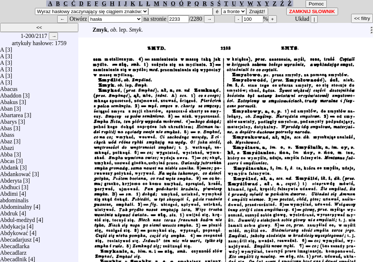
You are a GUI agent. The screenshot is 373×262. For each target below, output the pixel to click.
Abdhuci (10, 185)
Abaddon (10, 94)
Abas (6, 126)
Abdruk (9, 212)
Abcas (7, 159)
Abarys (8, 120)
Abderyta (11, 179)
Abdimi (9, 192)
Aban (6, 107)
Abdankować (15, 172)
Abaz (6, 139)
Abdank (9, 166)
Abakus (9, 100)
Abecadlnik (13, 257)
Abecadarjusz (16, 238)
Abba (6, 153)
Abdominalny (16, 205)
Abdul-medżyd (17, 218)
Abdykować (14, 231)
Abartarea (11, 113)
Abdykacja (12, 225)
